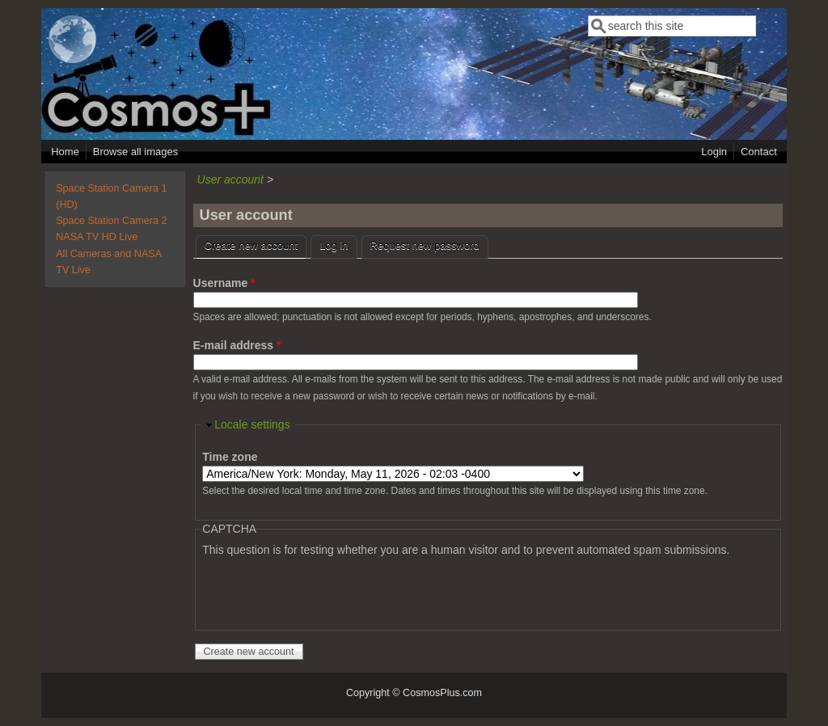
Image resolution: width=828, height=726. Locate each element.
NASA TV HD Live (96, 237)
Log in (333, 245)
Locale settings (251, 424)
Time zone (229, 456)
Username (224, 282)
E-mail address (237, 345)
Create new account (256, 243)
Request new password (424, 245)
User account (230, 179)
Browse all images (136, 152)
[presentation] (325, 590)
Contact (759, 152)
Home (65, 152)
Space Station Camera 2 (111, 220)
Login (714, 152)
